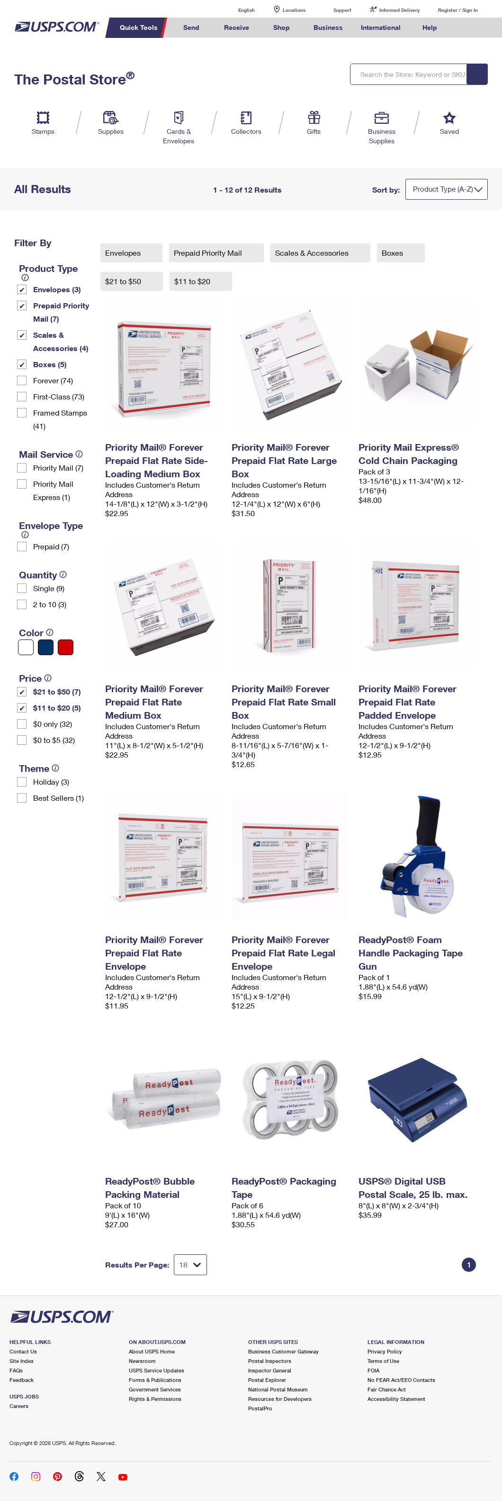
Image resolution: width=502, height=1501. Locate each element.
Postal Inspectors (269, 1361)
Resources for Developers (280, 1399)
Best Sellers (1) (58, 797)
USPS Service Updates (156, 1370)
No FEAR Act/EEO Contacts (401, 1380)
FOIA (373, 1370)
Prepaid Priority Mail (209, 252)
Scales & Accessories (312, 252)
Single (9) (48, 588)
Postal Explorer (267, 1380)
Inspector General (269, 1370)
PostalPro (260, 1408)
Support (342, 10)
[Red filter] (65, 647)
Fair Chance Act (387, 1389)
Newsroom (142, 1361)
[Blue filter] (46, 647)
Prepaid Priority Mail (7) (61, 312)
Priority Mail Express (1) (53, 490)
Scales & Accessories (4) (61, 341)
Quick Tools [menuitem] (139, 27)
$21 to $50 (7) (57, 691)
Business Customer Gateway (283, 1351)
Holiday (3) (51, 781)
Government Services (155, 1389)
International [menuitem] (381, 27)
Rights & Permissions (155, 1399)
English (237, 9)
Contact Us (23, 1351)
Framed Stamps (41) (60, 419)
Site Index (21, 1361)
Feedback (21, 1380)
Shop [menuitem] (281, 27)
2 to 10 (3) (49, 604)
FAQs (16, 1370)
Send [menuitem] (191, 27)
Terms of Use (383, 1361)
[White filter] (26, 647)
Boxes (393, 252)
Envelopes (124, 252)
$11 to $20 (193, 281)
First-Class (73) (58, 396)
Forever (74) (53, 380)
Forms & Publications (155, 1380)
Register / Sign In (458, 10)
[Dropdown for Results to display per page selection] (190, 1264)
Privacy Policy (385, 1351)
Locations (294, 10)
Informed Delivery (399, 10)
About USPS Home (152, 1351)
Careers (18, 1406)
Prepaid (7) (51, 546)
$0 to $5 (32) (54, 739)
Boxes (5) (50, 364)
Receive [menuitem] (236, 27)
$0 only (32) (52, 723)
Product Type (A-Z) (443, 189)
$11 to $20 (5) (57, 707)
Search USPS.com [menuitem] (462, 28)
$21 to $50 (124, 281)
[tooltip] (25, 277)
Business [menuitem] (328, 27)
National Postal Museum (278, 1389)
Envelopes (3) (57, 289)
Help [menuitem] (429, 27)
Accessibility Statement (396, 1399)
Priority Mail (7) (58, 467)
